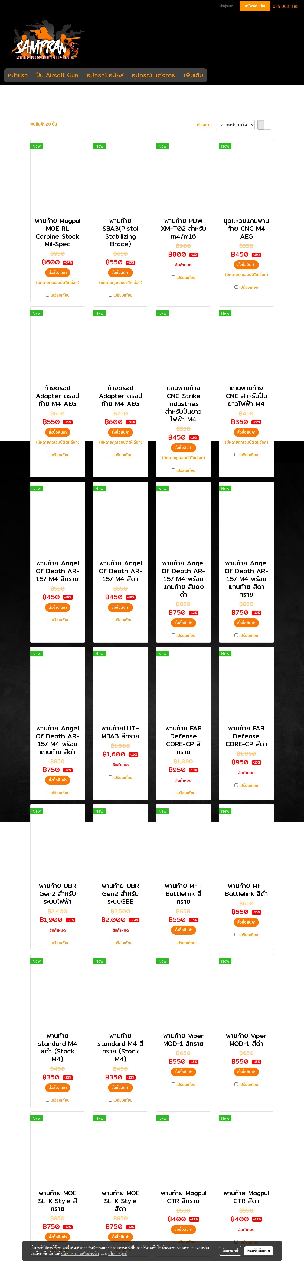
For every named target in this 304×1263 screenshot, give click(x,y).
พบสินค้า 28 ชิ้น (43, 124)
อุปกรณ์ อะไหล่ (105, 75)
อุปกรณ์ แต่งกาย (154, 75)
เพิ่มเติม (193, 75)
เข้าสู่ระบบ (226, 6)
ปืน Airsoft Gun (57, 75)
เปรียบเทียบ (60, 295)
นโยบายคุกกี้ (117, 1253)
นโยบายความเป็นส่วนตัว (80, 1253)
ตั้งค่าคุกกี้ (230, 1250)
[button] (212, 75)
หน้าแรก (18, 75)
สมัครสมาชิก (255, 6)
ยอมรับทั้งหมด (258, 1250)
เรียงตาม (206, 125)
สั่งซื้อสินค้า (57, 272)
